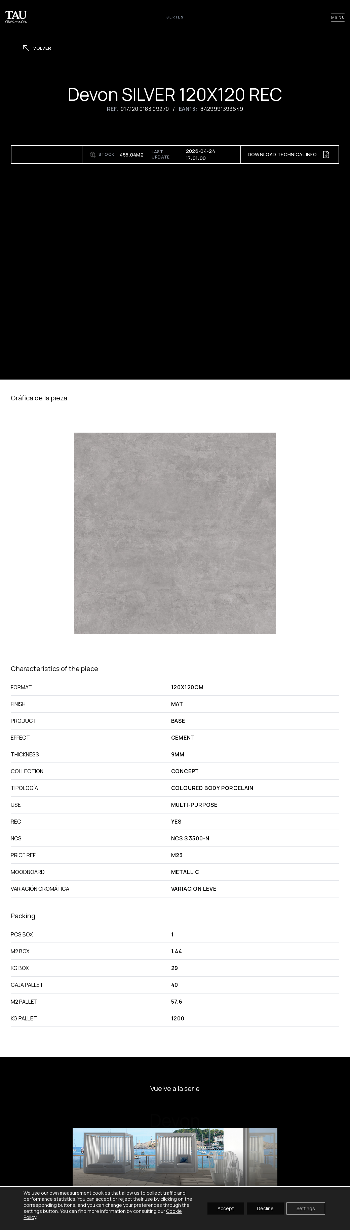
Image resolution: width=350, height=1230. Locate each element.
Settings (306, 1208)
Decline (265, 1208)
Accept (226, 1208)
